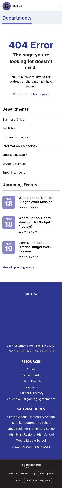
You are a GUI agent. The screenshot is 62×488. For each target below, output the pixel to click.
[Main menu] (58, 5)
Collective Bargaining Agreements (31, 399)
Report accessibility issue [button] (38, 480)
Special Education (15, 155)
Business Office (13, 119)
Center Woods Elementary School (31, 417)
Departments (15, 109)
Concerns (31, 387)
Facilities (8, 128)
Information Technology (19, 146)
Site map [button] (17, 480)
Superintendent (13, 172)
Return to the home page (31, 94)
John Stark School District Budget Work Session (34, 247)
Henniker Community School (31, 423)
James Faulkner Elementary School (31, 429)
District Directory (31, 393)
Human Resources (15, 137)
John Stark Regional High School (31, 434)
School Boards (31, 381)
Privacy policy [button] (46, 473)
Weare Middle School (31, 440)
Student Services (14, 164)
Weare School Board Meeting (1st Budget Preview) (34, 222)
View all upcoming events (18, 267)
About (31, 369)
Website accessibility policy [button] (22, 473)
